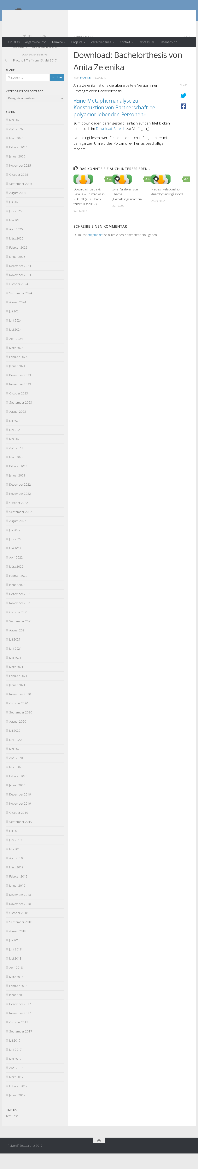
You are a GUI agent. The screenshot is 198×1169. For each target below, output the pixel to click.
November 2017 (20, 1029)
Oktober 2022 (18, 518)
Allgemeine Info (35, 42)
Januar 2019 (17, 901)
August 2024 (17, 318)
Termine (57, 42)
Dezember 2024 (20, 281)
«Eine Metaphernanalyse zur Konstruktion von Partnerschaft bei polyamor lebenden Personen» (114, 122)
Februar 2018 (18, 1001)
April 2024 (16, 354)
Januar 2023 (17, 491)
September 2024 (20, 308)
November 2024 (20, 290)
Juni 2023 (15, 445)
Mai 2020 (15, 764)
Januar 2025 (17, 272)
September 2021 (20, 637)
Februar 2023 (18, 482)
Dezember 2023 (20, 391)
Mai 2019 (15, 864)
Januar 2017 (17, 1111)
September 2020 (20, 728)
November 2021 (20, 618)
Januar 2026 (17, 172)
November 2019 (20, 819)
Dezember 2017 (20, 1019)
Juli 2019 (14, 846)
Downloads (83, 53)
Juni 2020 (15, 755)
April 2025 (16, 245)
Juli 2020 (14, 746)
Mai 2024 (15, 345)
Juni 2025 (15, 226)
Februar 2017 (18, 1101)
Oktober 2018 (18, 928)
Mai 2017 (15, 1074)
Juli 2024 (14, 327)
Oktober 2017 (18, 1038)
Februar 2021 (18, 691)
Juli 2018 (14, 956)
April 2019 (16, 874)
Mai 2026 (15, 135)
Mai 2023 (15, 454)
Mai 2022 (15, 564)
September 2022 (20, 527)
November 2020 (20, 710)
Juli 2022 (14, 545)
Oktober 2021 (18, 627)
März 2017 (16, 1092)
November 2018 (20, 919)
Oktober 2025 (18, 190)
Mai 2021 (15, 673)
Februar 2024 (18, 372)
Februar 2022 (18, 591)
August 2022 (17, 536)
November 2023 (20, 400)
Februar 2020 (18, 792)
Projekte (77, 42)
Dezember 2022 (20, 500)
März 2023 (16, 473)
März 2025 (16, 254)
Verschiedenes (101, 42)
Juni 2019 (15, 855)
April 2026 (16, 144)
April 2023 (16, 463)
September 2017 (20, 1047)
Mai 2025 (15, 236)
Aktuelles (14, 42)
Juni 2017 (15, 1065)
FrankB (85, 93)
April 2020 (16, 773)
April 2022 (16, 573)
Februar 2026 (18, 163)
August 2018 (17, 947)
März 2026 (16, 154)
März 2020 (16, 782)
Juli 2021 (14, 655)
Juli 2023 (14, 436)
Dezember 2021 (20, 609)
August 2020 (17, 737)
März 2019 (16, 883)
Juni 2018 (15, 965)
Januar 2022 (17, 600)
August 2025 (17, 208)
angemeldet (95, 250)
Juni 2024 (15, 336)
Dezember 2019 (20, 810)
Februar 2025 (18, 263)
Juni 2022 (15, 555)
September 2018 (20, 937)
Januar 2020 (17, 801)
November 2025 (20, 181)
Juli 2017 (14, 1056)
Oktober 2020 (18, 719)
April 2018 (16, 983)
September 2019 (20, 837)
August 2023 (17, 427)
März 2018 (16, 992)
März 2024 (16, 363)
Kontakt (124, 42)
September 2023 (20, 418)
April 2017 (16, 1083)
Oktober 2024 (18, 299)
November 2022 (20, 509)
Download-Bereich (110, 144)
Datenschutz (168, 42)
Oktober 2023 (18, 409)
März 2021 (16, 682)
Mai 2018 (15, 974)
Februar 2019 (18, 892)
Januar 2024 (17, 381)
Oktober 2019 (18, 828)
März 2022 (16, 582)
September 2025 (20, 199)
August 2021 (17, 646)
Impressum (146, 42)
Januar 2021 (17, 700)
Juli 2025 (14, 217)
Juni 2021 (15, 664)
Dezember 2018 (20, 910)
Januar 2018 (17, 1010)
